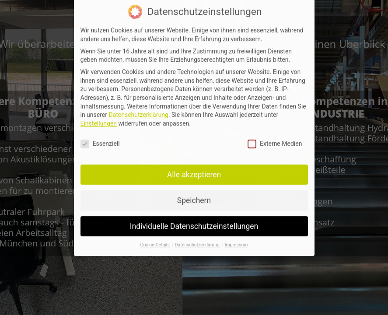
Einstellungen (98, 118)
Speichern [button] (194, 194)
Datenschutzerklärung (138, 109)
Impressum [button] (236, 239)
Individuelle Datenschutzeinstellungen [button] (194, 220)
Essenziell (100, 138)
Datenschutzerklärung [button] (198, 239)
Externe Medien (275, 138)
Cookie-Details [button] (155, 239)
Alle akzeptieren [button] (194, 168)
